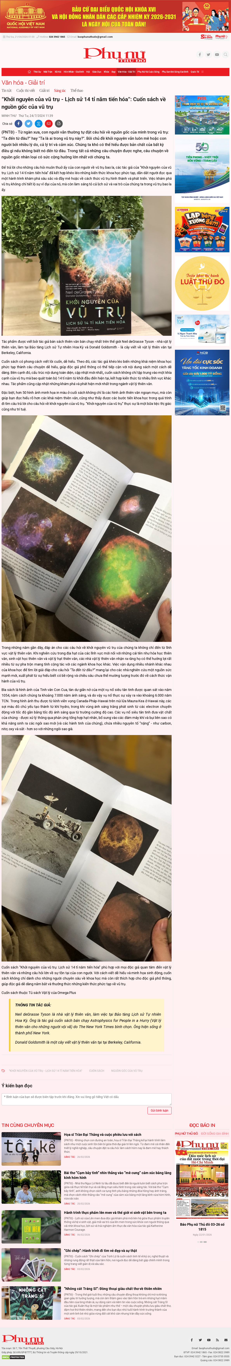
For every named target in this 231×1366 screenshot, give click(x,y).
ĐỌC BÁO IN (202, 1125)
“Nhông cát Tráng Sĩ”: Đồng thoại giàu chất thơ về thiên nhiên (113, 1289)
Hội (88, 71)
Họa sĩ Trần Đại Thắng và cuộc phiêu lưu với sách (102, 1135)
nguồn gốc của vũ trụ (126, 1070)
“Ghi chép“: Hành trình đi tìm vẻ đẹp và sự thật (100, 1251)
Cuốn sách (96, 1070)
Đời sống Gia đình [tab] (215, 1133)
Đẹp (114, 71)
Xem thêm (202, 1248)
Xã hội (58, 71)
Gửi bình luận (159, 1110)
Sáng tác (69, 1157)
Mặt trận (47, 71)
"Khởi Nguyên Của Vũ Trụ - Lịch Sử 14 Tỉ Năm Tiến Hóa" (45, 1070)
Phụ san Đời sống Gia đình (175, 71)
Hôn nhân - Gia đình (74, 71)
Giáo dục (96, 71)
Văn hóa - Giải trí (126, 71)
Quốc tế (195, 71)
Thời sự (37, 71)
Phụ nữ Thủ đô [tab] (186, 1133)
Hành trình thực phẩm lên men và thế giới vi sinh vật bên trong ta (115, 1213)
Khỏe (106, 71)
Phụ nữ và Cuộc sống (148, 71)
